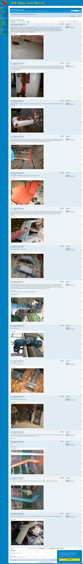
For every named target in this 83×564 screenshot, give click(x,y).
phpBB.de (50, 562)
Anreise (1, 14)
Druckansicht (78, 14)
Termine (1, 26)
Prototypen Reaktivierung (17, 20)
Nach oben (80, 61)
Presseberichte (2, 10)
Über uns (1, 9)
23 (73, 21)
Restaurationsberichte (31, 14)
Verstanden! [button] (69, 559)
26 (77, 21)
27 (78, 21)
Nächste (79, 548)
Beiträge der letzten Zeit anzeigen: (36, 548)
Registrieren (74, 16)
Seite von (64, 21)
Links (1, 32)
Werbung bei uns (3, 33)
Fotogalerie (2, 13)
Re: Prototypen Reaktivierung (18, 24)
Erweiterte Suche (78, 11)
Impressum (2, 27)
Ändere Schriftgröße (80, 14)
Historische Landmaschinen (22, 14)
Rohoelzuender (14, 25)
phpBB (42, 561)
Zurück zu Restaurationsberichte (16, 553)
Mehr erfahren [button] (69, 556)
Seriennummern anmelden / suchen (3, 25)
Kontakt (1, 15)
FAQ (70, 16)
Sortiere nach (50, 548)
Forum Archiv (2, 20)
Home (1, 6)
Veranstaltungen (3, 11)
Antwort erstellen (13, 22)
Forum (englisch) (3, 21)
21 (70, 21)
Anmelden (79, 16)
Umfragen (2, 30)
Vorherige (12, 548)
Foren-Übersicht (14, 14)
